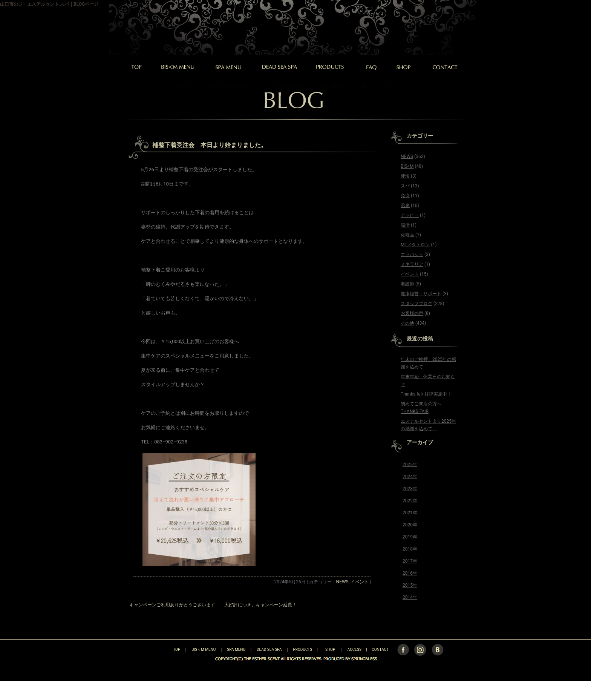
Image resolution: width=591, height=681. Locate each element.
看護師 (407, 284)
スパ (405, 186)
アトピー (410, 215)
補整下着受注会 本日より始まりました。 (209, 145)
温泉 (405, 205)
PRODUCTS (302, 649)
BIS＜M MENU (203, 649)
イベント (360, 581)
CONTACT (380, 649)
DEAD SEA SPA (269, 649)
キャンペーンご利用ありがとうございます (172, 604)
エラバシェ (412, 254)
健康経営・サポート (421, 293)
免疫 (405, 195)
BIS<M (407, 166)
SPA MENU (236, 649)
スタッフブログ (416, 303)
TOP (163, 649)
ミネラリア (412, 264)
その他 (407, 323)
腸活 (405, 225)
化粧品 (407, 235)
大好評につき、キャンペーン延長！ (262, 604)
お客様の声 (412, 313)
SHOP (330, 649)
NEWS (342, 581)
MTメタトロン (415, 244)
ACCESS (354, 649)
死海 (405, 176)
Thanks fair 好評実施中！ (428, 394)
